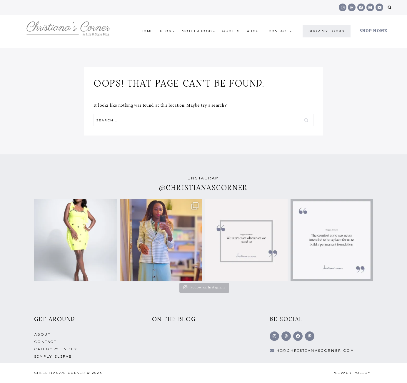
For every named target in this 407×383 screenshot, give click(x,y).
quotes (231, 31)
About (254, 31)
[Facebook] (361, 7)
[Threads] (352, 7)
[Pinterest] (370, 7)
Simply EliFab (53, 356)
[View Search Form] (389, 7)
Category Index (55, 349)
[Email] (379, 7)
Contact (45, 342)
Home (147, 31)
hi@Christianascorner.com (315, 351)
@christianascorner (203, 187)
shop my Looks (326, 31)
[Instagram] (342, 7)
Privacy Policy (352, 373)
